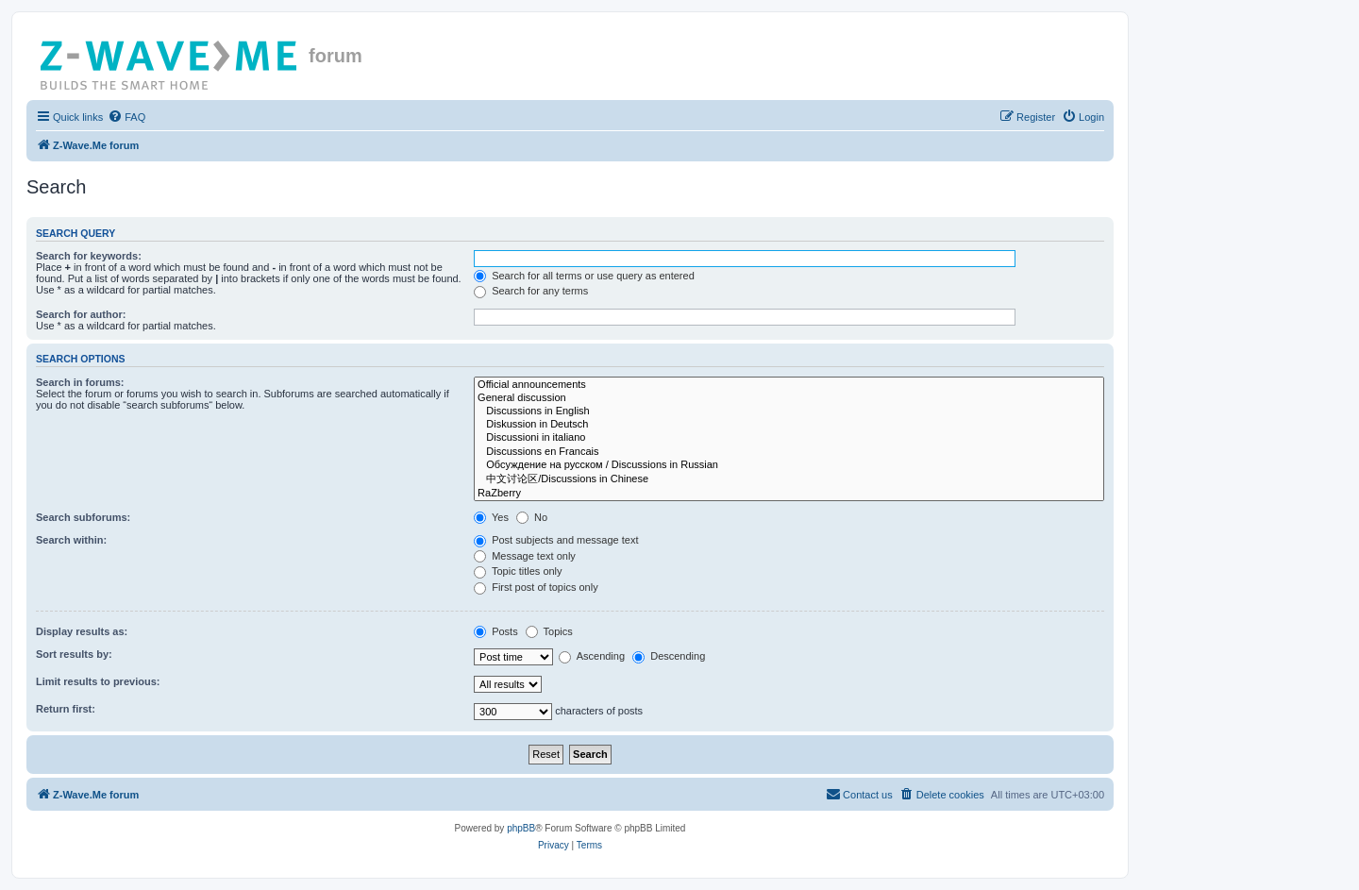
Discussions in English (789, 411)
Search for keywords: (89, 255)
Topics (549, 631)
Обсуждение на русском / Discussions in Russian (789, 465)
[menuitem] (126, 117)
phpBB (521, 828)
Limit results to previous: (97, 681)
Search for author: (81, 314)
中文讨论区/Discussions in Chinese (789, 479)
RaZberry (789, 493)
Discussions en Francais (789, 452)
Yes (491, 517)
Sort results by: (74, 654)
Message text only (525, 556)
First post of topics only (536, 587)
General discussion (789, 398)
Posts (496, 631)
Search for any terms (531, 290)
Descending (668, 656)
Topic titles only (518, 571)
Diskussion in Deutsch (789, 424)
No (531, 517)
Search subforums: (83, 517)
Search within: (71, 540)
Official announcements (789, 385)
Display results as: (81, 631)
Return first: (65, 708)
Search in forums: (80, 382)
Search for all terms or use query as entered (584, 275)
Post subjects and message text (556, 540)
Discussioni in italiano (789, 438)
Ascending (592, 656)
